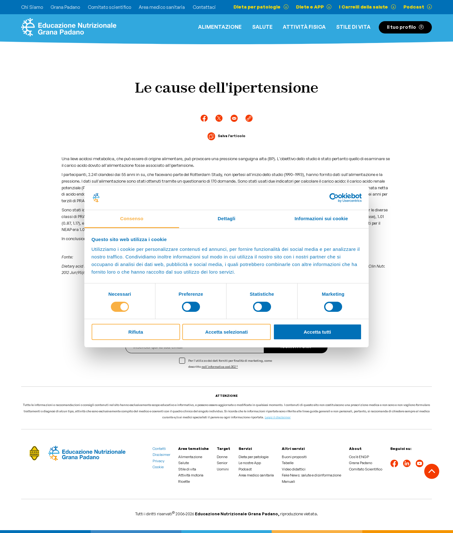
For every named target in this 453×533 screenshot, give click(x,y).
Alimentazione (220, 27)
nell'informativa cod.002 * (220, 366)
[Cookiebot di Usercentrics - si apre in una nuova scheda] (334, 198)
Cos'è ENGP (359, 457)
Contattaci (204, 7)
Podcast (245, 469)
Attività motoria (190, 475)
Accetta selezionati (226, 332)
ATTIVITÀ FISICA (304, 27)
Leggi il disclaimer (278, 417)
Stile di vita (353, 27)
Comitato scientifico (109, 7)
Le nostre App (250, 463)
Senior (222, 463)
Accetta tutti (317, 332)
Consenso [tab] (131, 218)
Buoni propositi (294, 457)
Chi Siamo (32, 7)
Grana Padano (65, 7)
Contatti (159, 448)
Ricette (184, 481)
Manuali (288, 481)
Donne (222, 457)
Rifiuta (135, 332)
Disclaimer (161, 454)
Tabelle (287, 463)
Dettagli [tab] (226, 218)
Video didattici (293, 469)
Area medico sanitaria (162, 7)
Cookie (158, 467)
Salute (262, 27)
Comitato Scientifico (365, 469)
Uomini (223, 469)
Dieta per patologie (254, 457)
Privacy (159, 461)
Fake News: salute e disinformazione (311, 475)
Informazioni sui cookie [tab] (321, 218)
